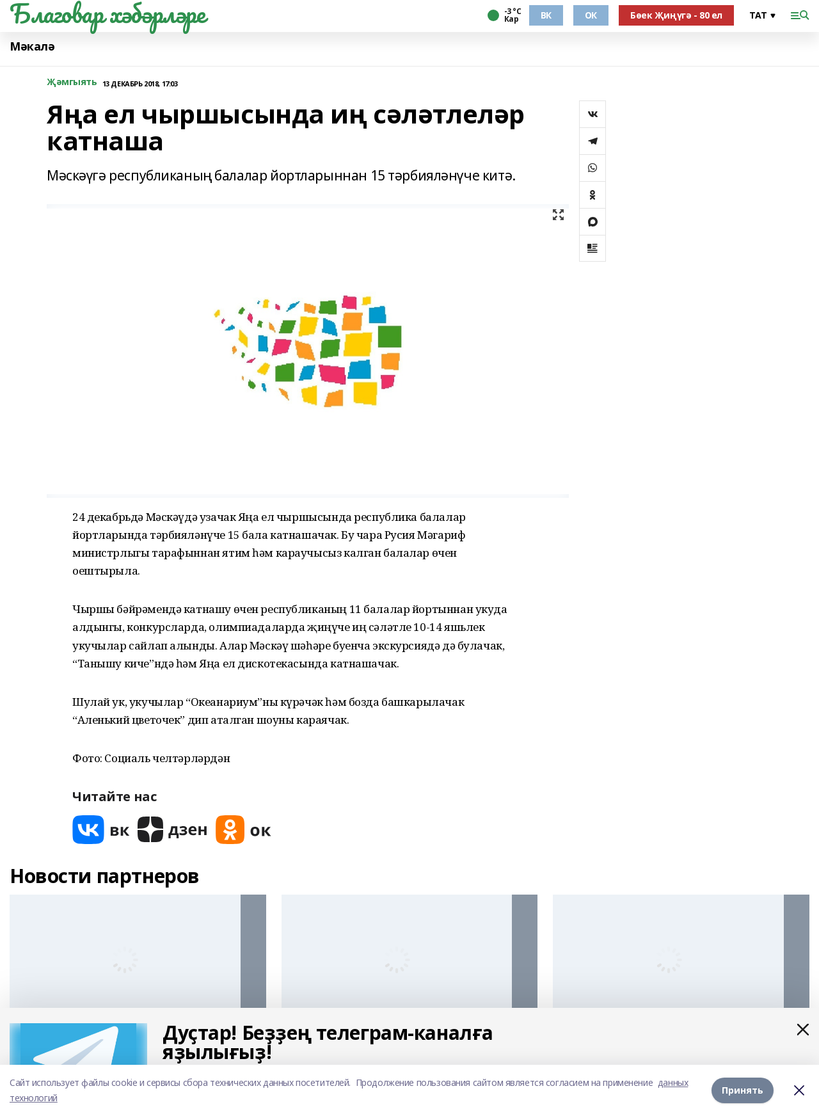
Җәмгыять (72, 82)
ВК (546, 15)
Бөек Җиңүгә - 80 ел (676, 15)
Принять (742, 1090)
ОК (591, 15)
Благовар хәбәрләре (107, 13)
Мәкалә (32, 46)
